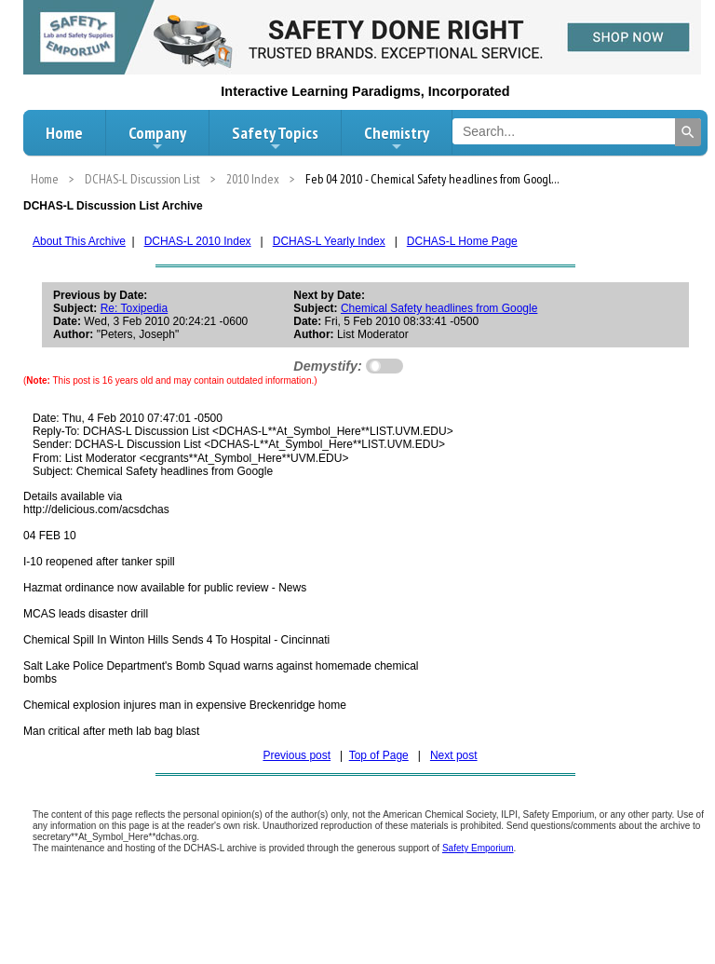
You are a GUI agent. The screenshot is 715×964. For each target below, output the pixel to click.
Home (64, 132)
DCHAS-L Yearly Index (329, 241)
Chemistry (396, 138)
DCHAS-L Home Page (462, 241)
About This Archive (79, 241)
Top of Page (379, 755)
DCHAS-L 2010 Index (197, 241)
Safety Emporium (478, 848)
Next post (454, 755)
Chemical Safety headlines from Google (439, 308)
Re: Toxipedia (135, 308)
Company (157, 138)
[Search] (688, 132)
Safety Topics (275, 138)
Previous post (297, 755)
